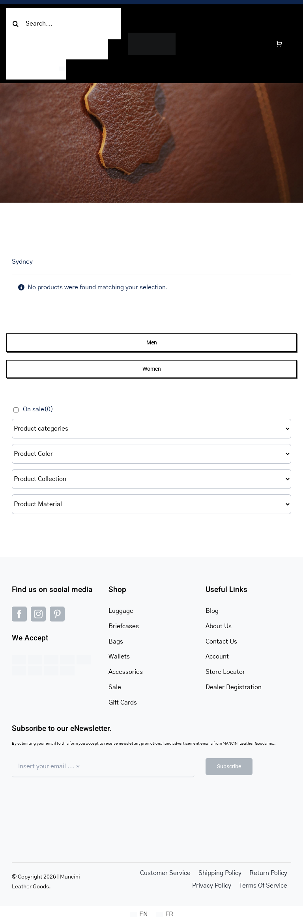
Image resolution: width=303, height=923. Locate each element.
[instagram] (38, 614)
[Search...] (63, 23)
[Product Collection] (151, 479)
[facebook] (19, 614)
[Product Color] (151, 454)
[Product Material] (151, 504)
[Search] (16, 23)
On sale (38, 409)
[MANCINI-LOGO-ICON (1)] (152, 36)
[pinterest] (57, 614)
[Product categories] (151, 428)
